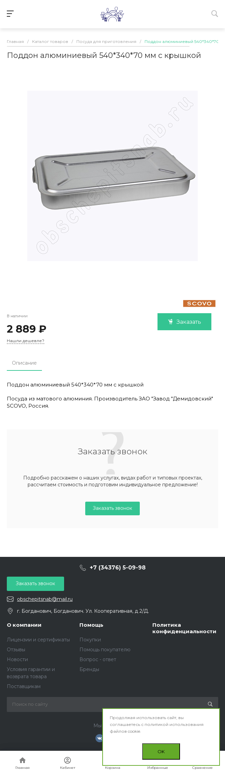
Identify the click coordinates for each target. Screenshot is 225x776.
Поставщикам (24, 686)
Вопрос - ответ (97, 659)
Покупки (90, 640)
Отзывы (16, 649)
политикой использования (174, 724)
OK (161, 751)
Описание (24, 363)
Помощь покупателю (105, 649)
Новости (17, 659)
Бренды (89, 669)
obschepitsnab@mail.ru (45, 599)
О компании (24, 625)
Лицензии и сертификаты (38, 640)
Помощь (91, 625)
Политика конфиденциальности (184, 628)
